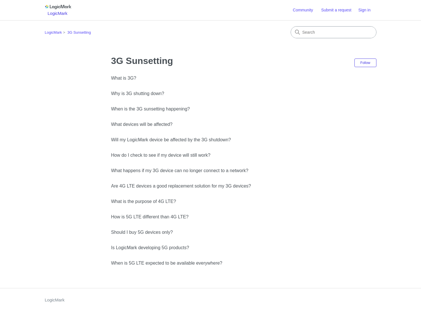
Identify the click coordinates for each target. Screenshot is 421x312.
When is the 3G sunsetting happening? (150, 108)
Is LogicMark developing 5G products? (150, 247)
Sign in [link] (364, 10)
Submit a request (336, 10)
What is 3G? (123, 78)
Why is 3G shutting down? (137, 93)
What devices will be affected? (142, 124)
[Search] (333, 32)
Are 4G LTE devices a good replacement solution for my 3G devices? (181, 186)
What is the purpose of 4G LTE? (143, 201)
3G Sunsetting (79, 32)
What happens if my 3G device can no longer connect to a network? (179, 170)
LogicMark (53, 32)
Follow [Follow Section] (365, 63)
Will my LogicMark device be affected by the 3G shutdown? (171, 139)
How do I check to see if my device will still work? (161, 155)
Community (303, 10)
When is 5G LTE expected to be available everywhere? (166, 263)
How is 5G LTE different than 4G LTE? (150, 216)
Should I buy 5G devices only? (142, 232)
